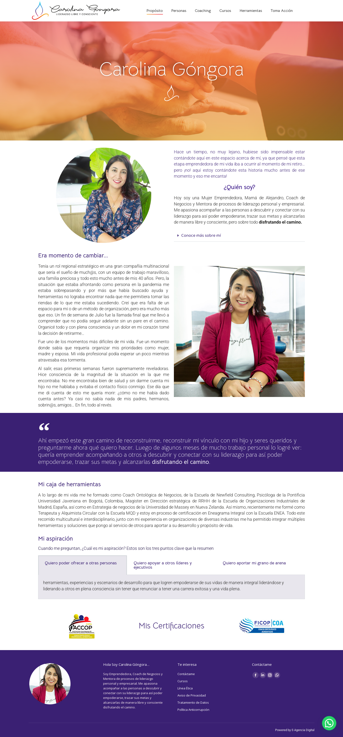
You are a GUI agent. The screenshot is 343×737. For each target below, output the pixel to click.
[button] (239, 236)
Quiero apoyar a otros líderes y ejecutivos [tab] (163, 565)
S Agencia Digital (303, 730)
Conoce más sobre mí (201, 235)
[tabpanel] (171, 587)
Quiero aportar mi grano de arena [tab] (254, 563)
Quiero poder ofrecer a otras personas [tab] (81, 563)
